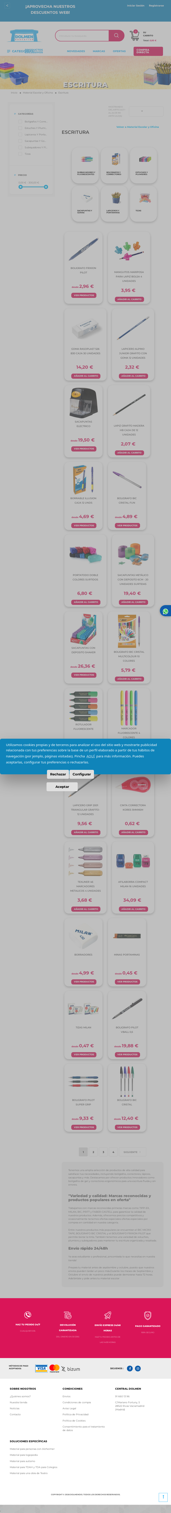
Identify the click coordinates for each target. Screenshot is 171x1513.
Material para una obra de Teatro (29, 1473)
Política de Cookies (74, 1420)
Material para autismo (22, 1461)
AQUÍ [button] (90, 756)
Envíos (66, 1396)
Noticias (14, 1408)
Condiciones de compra (77, 1402)
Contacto (15, 1414)
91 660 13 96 (122, 1396)
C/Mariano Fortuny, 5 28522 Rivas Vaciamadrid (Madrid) (129, 1406)
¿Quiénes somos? (20, 1396)
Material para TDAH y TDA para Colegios (33, 1467)
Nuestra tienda (18, 1402)
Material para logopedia (24, 1455)
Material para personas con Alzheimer (32, 1449)
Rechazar (58, 774)
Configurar (82, 774)
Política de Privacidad (75, 1414)
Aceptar (62, 787)
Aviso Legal (69, 1408)
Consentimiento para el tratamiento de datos (84, 1428)
